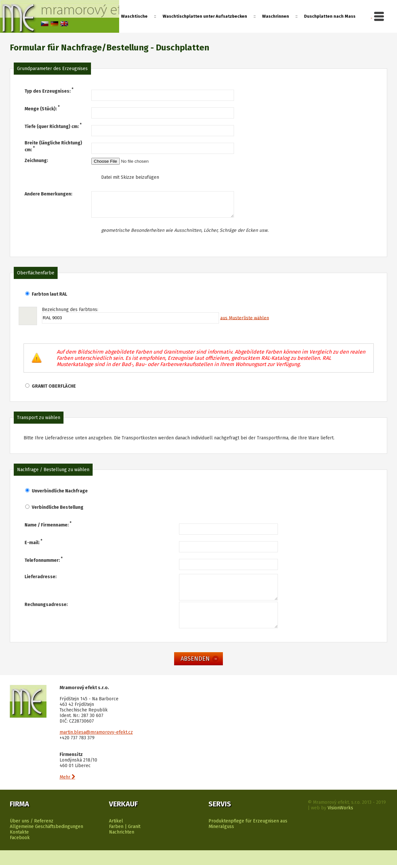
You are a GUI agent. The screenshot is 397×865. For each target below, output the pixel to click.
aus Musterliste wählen (244, 322)
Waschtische (134, 16)
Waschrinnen (275, 16)
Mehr (67, 792)
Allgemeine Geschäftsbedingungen (46, 841)
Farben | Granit (124, 841)
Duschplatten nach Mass (329, 16)
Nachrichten (121, 847)
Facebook (20, 852)
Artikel (116, 835)
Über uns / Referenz (31, 835)
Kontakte (19, 847)
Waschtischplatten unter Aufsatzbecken (205, 16)
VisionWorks (340, 822)
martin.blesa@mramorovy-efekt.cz (96, 747)
